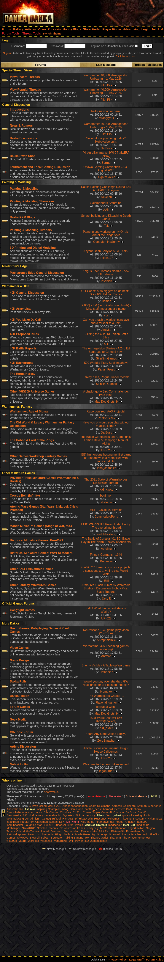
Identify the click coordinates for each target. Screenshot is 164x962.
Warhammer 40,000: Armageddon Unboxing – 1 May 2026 (106, 77)
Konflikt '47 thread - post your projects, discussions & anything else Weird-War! (106, 571)
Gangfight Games (22, 610)
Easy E (106, 598)
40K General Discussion (27, 292)
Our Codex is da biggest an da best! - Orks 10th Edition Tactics (105, 292)
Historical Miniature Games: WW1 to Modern (41, 553)
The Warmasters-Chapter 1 (106, 695)
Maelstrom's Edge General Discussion (37, 272)
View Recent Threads (25, 77)
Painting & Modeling (24, 188)
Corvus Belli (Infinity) (25, 495)
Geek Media (18, 719)
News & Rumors (21, 125)
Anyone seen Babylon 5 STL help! (105, 251)
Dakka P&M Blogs (22, 217)
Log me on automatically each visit (112, 46)
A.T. (106, 344)
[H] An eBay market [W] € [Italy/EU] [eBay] (106, 154)
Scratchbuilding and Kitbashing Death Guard (106, 217)
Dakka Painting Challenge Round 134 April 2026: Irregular (106, 188)
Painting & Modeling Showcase (32, 201)
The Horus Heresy (22, 373)
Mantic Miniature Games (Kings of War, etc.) (41, 526)
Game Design (19, 660)
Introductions (19, 109)
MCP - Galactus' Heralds (106, 509)
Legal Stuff (136, 959)
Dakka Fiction (19, 695)
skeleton (106, 502)
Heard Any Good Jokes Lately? (106, 733)
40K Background (22, 362)
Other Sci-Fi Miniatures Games (31, 569)
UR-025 (106, 450)
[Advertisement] (113, 12)
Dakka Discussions (23, 138)
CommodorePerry (106, 516)
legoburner (106, 771)
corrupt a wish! (106, 706)
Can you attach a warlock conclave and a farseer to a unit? (106, 321)
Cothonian (106, 672)
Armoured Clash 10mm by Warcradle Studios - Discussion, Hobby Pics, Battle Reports (106, 588)
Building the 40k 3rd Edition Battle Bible (106, 335)
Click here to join (126, 56)
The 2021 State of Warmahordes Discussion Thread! (106, 481)
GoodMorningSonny (106, 241)
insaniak (106, 281)
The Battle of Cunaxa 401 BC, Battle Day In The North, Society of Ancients (106, 540)
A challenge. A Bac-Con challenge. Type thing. (106, 393)
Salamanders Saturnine (105, 203)
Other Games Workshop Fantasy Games (38, 456)
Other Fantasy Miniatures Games (33, 585)
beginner (106, 495)
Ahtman (106, 656)
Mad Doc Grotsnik (106, 401)
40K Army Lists (20, 308)
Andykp (106, 329)
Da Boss (106, 148)
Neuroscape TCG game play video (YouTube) (106, 631)
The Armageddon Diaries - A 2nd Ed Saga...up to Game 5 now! (106, 350)
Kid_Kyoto (106, 489)
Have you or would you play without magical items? (105, 424)
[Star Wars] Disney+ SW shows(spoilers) (106, 719)
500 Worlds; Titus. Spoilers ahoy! (106, 362)
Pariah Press (106, 369)
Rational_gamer (106, 702)
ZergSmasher (106, 740)
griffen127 (106, 257)
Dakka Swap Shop (23, 156)
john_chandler (106, 468)
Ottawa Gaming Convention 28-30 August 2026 (105, 168)
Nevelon (106, 197)
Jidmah (106, 301)
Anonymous (51, 791)
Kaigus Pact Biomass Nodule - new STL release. (106, 272)
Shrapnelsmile (106, 640)
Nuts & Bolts (19, 764)
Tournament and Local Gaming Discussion (40, 167)
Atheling (106, 548)
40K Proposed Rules (24, 334)
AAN (106, 209)
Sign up (7, 53)
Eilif (106, 580)
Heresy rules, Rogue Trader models (106, 377)
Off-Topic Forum (21, 732)
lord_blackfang (106, 534)
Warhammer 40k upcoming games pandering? (106, 647)
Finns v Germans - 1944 (106, 554)
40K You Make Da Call (25, 319)
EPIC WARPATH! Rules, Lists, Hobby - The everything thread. (106, 526)
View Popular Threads (25, 89)
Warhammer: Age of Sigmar (29, 411)
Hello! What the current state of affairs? (106, 610)
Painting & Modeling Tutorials (31, 230)
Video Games (19, 647)
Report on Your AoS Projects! (106, 411)
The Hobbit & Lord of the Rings (32, 440)
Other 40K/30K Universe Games (32, 391)
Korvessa (106, 561)
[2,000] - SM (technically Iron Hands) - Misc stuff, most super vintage (106, 307)
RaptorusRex (106, 418)
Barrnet (106, 162)
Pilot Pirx (106, 85)
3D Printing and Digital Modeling (33, 247)
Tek (106, 225)
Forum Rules (154, 959)
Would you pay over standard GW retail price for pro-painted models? (106, 683)
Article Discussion (23, 746)
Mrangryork (106, 118)
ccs (106, 315)
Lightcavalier (106, 177)
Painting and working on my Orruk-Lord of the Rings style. (106, 233)
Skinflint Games (106, 358)
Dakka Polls (18, 681)
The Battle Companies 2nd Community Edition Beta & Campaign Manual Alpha (106, 440)
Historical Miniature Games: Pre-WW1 (36, 540)
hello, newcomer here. (105, 111)
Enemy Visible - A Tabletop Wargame (106, 665)
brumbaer (106, 691)
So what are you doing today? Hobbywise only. (106, 140)
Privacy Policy (117, 959)
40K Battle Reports (23, 348)
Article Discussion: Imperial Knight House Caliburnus (105, 750)
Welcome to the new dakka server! (106, 764)
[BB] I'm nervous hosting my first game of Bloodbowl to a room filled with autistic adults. (105, 458)
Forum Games (20, 706)
